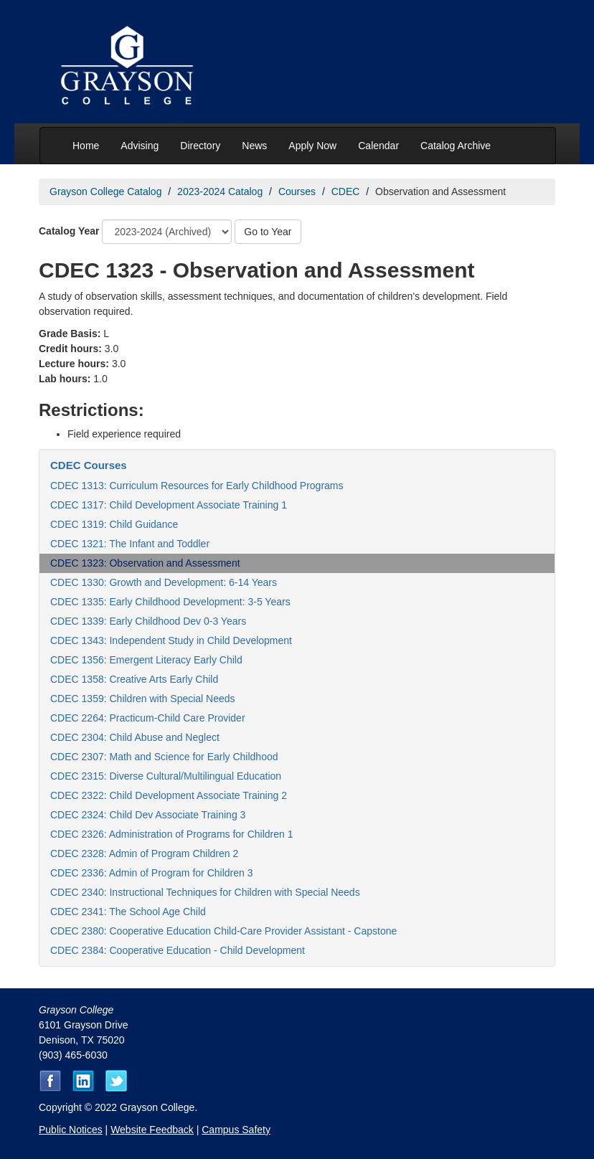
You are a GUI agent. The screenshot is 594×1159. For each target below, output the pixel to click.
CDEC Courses (88, 465)
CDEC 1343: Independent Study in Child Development (171, 640)
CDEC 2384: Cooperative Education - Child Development (177, 950)
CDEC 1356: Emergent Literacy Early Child (146, 660)
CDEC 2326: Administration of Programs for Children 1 (171, 834)
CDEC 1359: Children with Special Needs (142, 698)
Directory (200, 145)
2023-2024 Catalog (220, 191)
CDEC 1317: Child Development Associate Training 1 (168, 505)
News (254, 145)
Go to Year (267, 231)
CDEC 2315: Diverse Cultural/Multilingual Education (165, 776)
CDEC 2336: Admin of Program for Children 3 (151, 873)
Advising (140, 145)
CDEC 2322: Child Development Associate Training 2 (168, 795)
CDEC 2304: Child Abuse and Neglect (135, 737)
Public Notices (71, 1129)
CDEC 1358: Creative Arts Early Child (134, 679)
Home (85, 145)
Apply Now (312, 145)
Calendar (378, 145)
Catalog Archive (455, 145)
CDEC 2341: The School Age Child (128, 911)
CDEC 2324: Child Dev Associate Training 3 (147, 814)
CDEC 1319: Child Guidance (114, 524)
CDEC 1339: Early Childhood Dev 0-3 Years (148, 621)
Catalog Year (69, 231)
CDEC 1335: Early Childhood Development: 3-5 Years (170, 601)
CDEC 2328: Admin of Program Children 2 (144, 853)
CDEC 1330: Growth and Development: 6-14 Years (163, 582)
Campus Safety (236, 1129)
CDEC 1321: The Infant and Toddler (129, 543)
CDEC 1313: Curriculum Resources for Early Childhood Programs (197, 485)
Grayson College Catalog (105, 191)
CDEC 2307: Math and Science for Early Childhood (164, 756)
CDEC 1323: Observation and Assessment (145, 563)
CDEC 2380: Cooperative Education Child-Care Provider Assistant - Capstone (223, 931)
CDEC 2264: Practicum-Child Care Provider (147, 718)
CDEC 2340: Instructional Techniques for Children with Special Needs (205, 892)
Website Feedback (152, 1129)
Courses (297, 191)
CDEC (345, 191)
